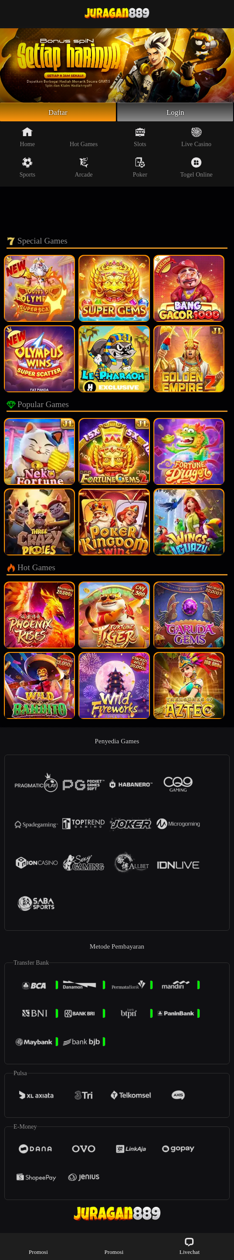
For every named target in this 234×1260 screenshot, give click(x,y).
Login (175, 112)
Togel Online (196, 168)
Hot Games (84, 138)
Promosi (38, 1246)
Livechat (190, 1246)
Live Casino (196, 138)
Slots (140, 138)
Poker (140, 168)
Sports (27, 168)
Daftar (58, 112)
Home (27, 138)
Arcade (84, 168)
